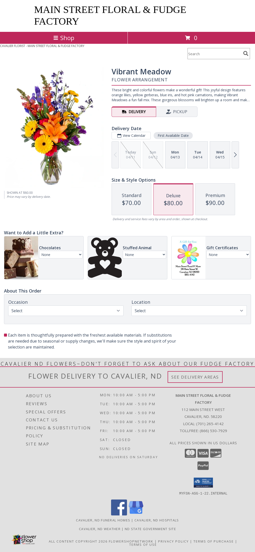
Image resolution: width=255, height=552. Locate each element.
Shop (63, 38)
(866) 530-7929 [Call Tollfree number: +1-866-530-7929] (213, 430)
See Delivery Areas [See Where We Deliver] (195, 377)
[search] (246, 53)
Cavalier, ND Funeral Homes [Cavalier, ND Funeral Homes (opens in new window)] (103, 520)
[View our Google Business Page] (136, 513)
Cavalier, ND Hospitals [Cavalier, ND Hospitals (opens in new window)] (156, 520)
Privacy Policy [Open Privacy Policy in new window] (173, 541)
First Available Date (173, 135)
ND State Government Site (150, 528)
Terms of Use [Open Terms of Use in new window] (143, 544)
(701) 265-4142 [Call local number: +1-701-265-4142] (210, 423)
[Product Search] (214, 53)
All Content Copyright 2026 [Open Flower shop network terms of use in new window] (78, 541)
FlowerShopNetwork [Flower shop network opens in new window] (131, 541)
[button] (203, 483)
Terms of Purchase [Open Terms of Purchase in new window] (213, 541)
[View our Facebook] (119, 513)
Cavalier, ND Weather (100, 528)
